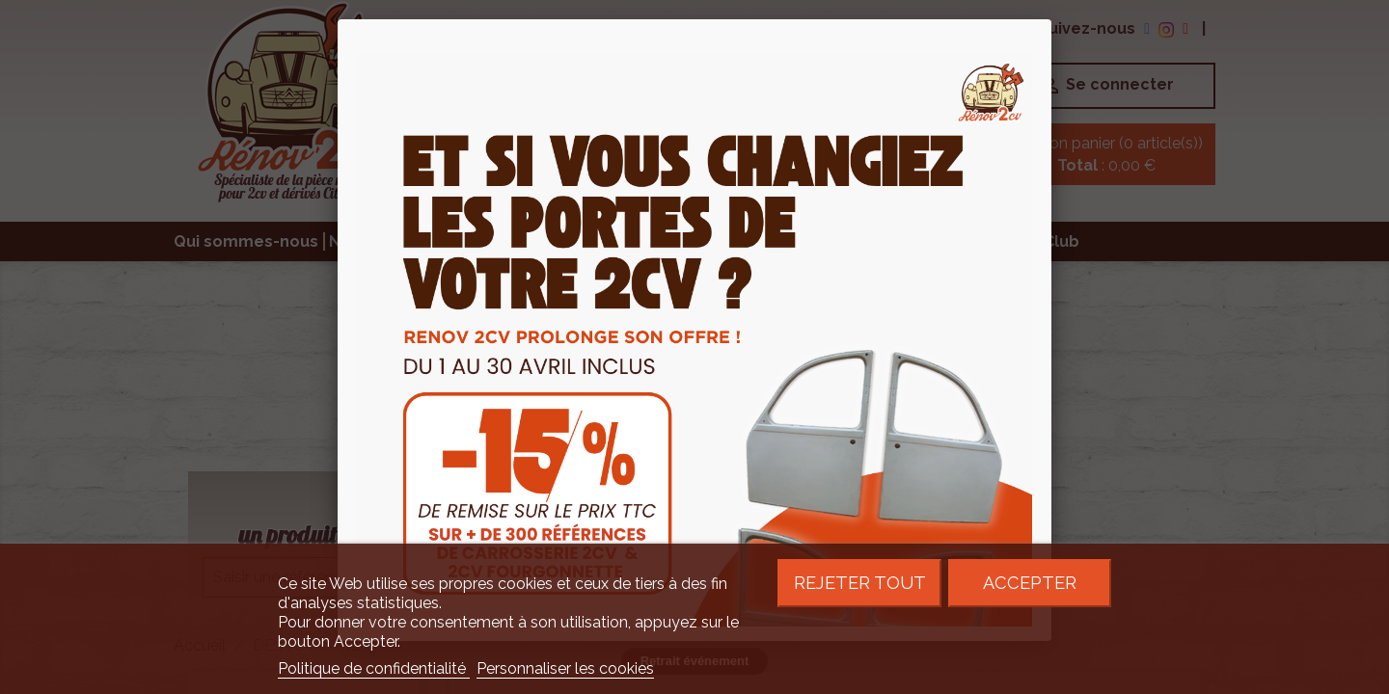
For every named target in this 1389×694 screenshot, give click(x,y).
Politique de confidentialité (374, 668)
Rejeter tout (860, 583)
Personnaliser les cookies (565, 668)
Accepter (1029, 583)
